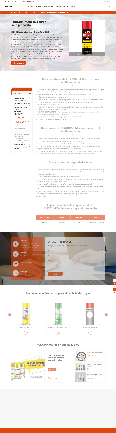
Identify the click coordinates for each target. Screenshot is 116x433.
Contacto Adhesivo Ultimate (22, 138)
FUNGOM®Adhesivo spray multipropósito (58, 12)
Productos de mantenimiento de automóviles (19, 113)
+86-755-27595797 (12, 1)
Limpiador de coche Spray (21, 103)
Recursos (58, 6)
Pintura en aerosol (19, 98)
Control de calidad (48, 6)
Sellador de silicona (19, 144)
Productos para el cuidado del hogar (35, 12)
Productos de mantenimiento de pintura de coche (21, 107)
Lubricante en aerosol (20, 101)
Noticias (65, 6)
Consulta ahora (19, 63)
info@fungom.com (29, 1)
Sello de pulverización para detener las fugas (22, 141)
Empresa (38, 6)
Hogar (15, 12)
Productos (31, 6)
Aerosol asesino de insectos (22, 134)
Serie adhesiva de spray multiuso (21, 147)
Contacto (72, 6)
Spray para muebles (20, 128)
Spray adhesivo (19, 136)
